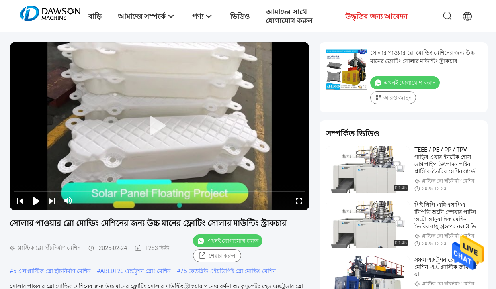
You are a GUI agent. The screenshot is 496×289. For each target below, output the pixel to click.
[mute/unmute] (68, 201)
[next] (52, 201)
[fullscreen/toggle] (299, 201)
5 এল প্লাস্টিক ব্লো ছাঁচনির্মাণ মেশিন (51, 271)
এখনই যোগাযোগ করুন (227, 240)
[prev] (20, 201)
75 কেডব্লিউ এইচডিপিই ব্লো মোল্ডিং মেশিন (228, 271)
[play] (160, 126)
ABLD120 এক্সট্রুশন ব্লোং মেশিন (135, 271)
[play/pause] (36, 201)
